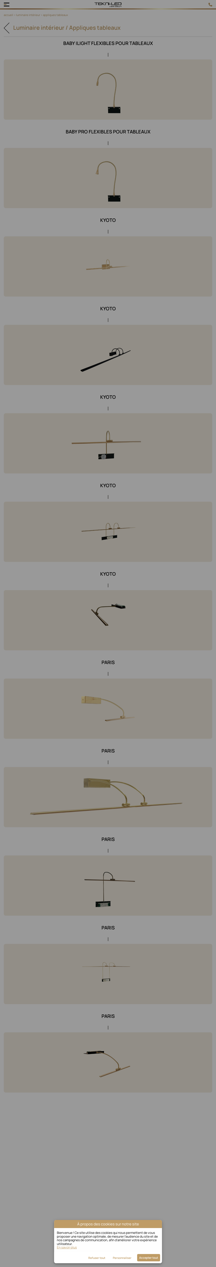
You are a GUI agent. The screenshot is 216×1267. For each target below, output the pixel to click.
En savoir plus (67, 1247)
